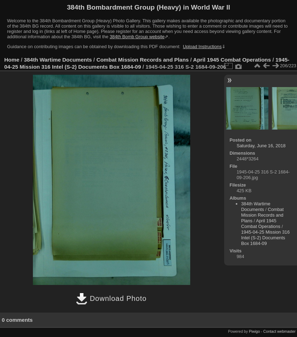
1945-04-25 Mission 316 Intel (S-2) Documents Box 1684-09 (265, 237)
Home (11, 60)
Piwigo (254, 331)
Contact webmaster (279, 331)
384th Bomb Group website (137, 36)
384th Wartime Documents (58, 60)
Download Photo (111, 298)
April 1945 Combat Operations (232, 60)
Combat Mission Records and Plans (143, 60)
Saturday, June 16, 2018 (261, 145)
